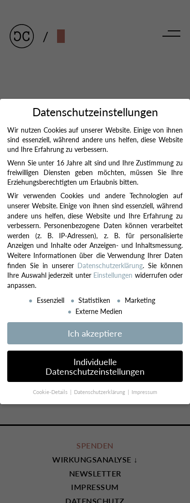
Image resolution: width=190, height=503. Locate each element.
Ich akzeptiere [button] (95, 333)
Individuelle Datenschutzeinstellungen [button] (95, 366)
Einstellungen (112, 275)
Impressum (144, 391)
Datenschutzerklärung (110, 265)
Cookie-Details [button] (51, 391)
